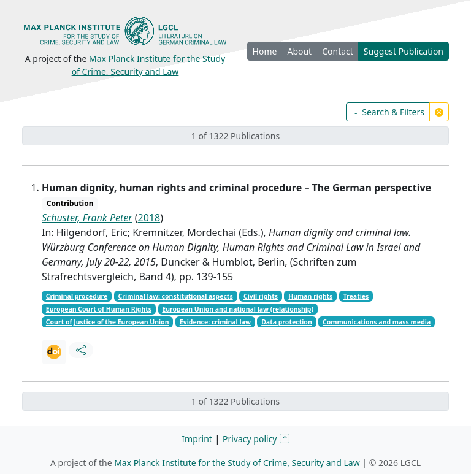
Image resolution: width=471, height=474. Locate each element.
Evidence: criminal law (215, 322)
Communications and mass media (377, 322)
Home (265, 51)
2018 (149, 217)
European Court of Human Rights (98, 309)
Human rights (310, 296)
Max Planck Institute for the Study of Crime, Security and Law (237, 462)
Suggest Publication (403, 51)
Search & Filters (387, 112)
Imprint (197, 439)
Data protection (286, 322)
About (299, 51)
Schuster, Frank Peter (87, 217)
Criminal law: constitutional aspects (175, 296)
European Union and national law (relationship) (237, 309)
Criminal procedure (77, 296)
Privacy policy (250, 439)
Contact (337, 51)
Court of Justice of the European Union (107, 322)
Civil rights (260, 296)
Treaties (356, 296)
